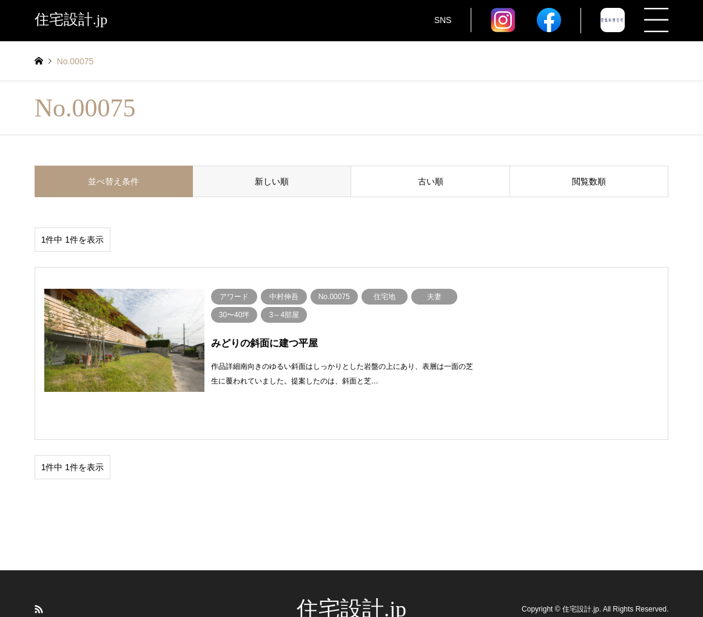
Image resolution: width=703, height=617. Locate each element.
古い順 (430, 181)
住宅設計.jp (351, 577)
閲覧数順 (589, 181)
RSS (39, 577)
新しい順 (272, 181)
